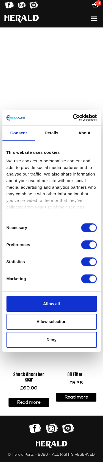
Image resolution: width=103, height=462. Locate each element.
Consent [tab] (18, 132)
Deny (51, 339)
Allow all (51, 303)
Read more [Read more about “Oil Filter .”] (76, 397)
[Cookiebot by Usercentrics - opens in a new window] (73, 117)
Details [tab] (52, 132)
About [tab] (84, 132)
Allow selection (51, 321)
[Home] (21, 18)
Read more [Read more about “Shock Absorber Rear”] (28, 402)
